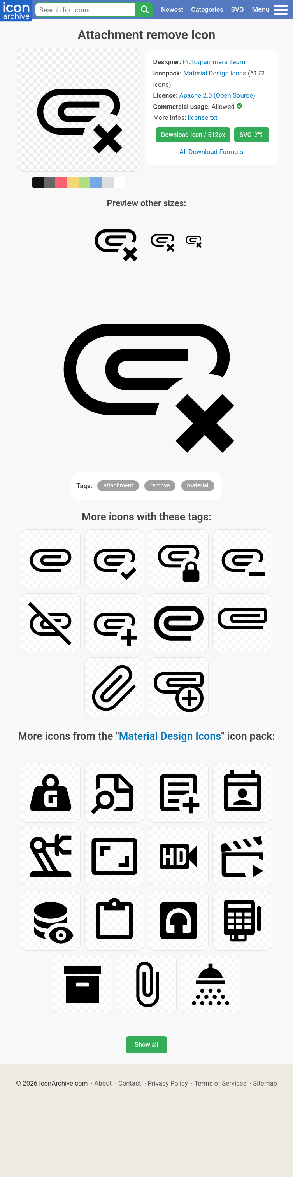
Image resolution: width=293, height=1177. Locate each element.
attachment (118, 485)
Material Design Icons (214, 73)
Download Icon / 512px (193, 134)
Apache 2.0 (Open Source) (217, 95)
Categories (207, 9)
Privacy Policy (167, 1083)
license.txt (202, 117)
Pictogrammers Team (214, 62)
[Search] (144, 9)
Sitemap (265, 1083)
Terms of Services (220, 1083)
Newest (172, 9)
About (103, 1083)
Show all (146, 1044)
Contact (129, 1083)
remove (160, 485)
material (198, 485)
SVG (237, 9)
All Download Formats (211, 152)
